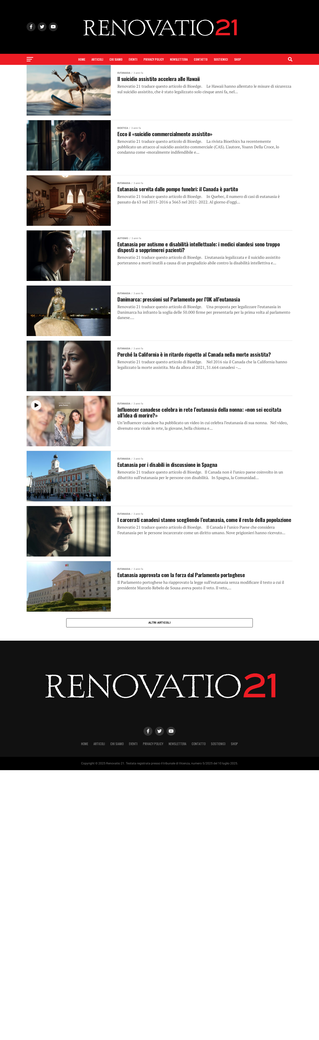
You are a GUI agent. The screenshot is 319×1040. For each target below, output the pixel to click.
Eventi (133, 59)
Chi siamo (116, 59)
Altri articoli (159, 623)
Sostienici (221, 59)
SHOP (237, 59)
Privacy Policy (154, 59)
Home (81, 59)
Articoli (97, 59)
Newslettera (179, 59)
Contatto (201, 59)
